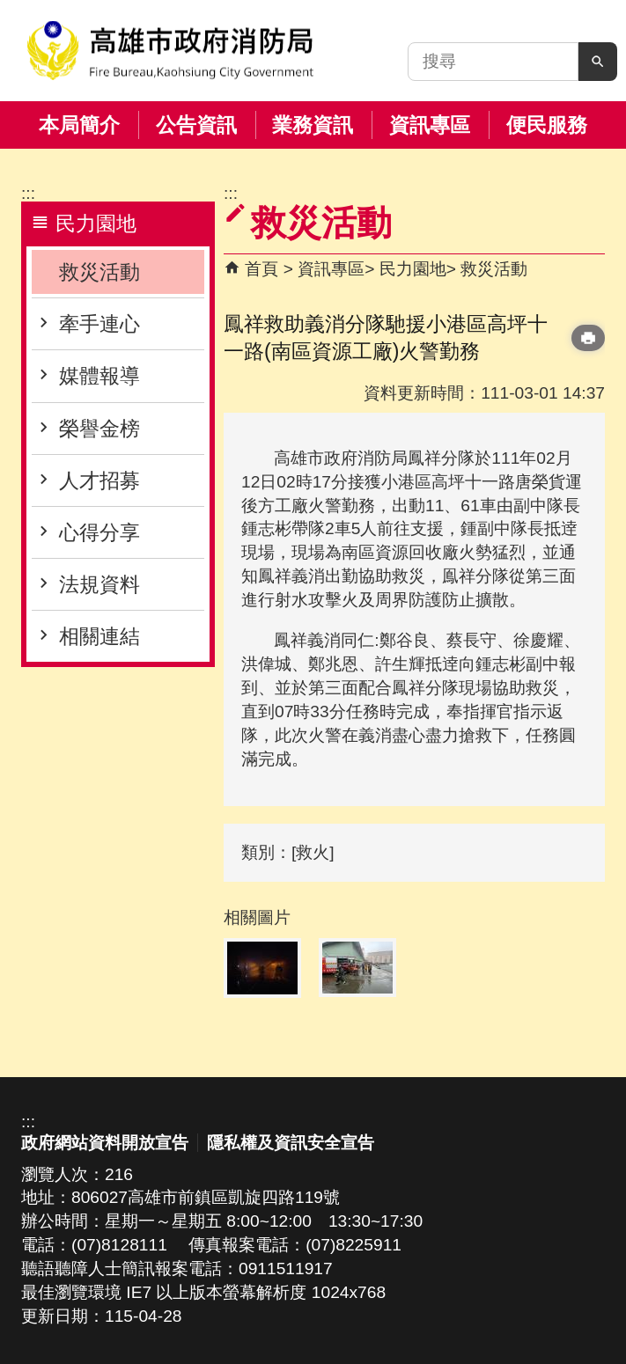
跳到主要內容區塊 (9, 9)
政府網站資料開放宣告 (104, 1142)
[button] (597, 61)
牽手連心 (99, 323)
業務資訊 (312, 125)
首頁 (261, 269)
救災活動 (99, 271)
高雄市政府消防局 (170, 50)
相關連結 (99, 636)
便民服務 (546, 125)
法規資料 (99, 584)
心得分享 (99, 532)
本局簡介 (79, 125)
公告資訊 (196, 125)
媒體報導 (99, 375)
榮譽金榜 (99, 428)
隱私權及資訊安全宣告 (290, 1142)
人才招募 (99, 480)
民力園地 (412, 269)
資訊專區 (429, 125)
